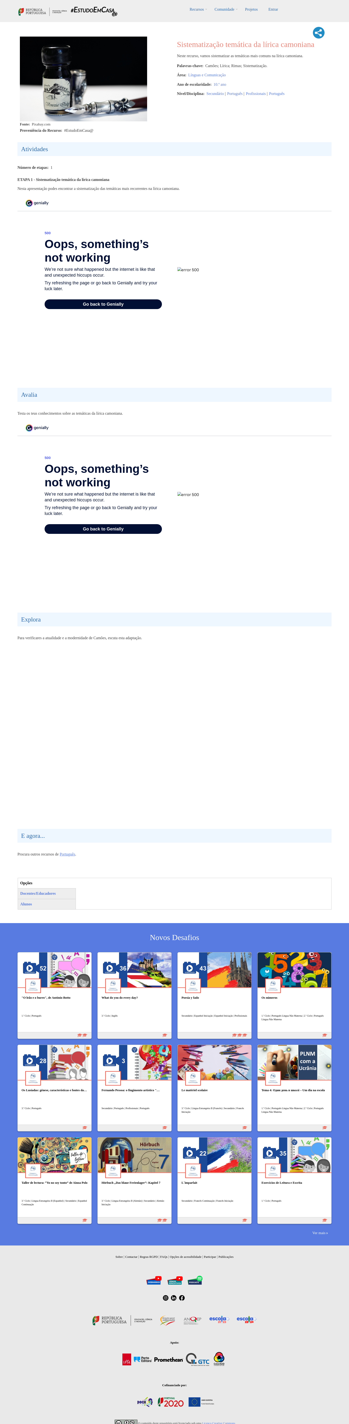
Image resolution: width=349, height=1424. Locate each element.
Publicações (226, 1257)
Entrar (273, 9)
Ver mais (318, 1233)
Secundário (215, 94)
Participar (210, 1257)
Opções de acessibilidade (186, 1257)
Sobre (119, 1257)
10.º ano (220, 84)
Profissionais (256, 94)
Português (235, 94)
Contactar (131, 1257)
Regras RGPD (149, 1257)
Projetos (251, 9)
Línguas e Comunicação (207, 75)
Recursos (197, 9)
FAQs (163, 1257)
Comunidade (224, 9)
